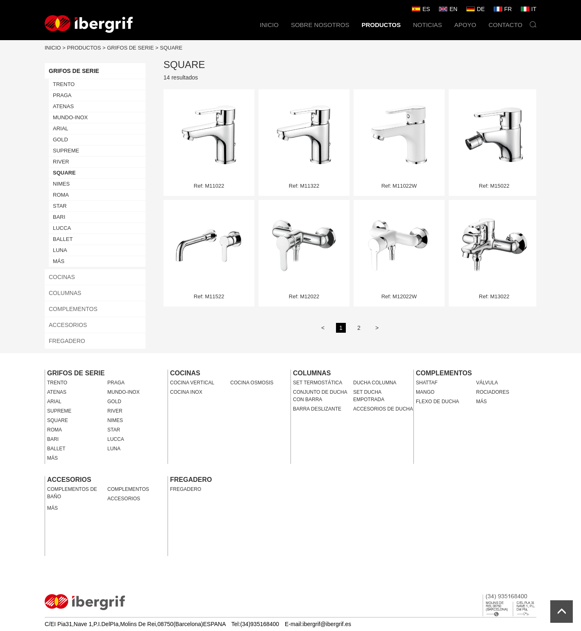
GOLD (60, 139)
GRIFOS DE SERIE (130, 48)
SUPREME (66, 151)
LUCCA (62, 228)
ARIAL (60, 128)
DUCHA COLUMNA (374, 383)
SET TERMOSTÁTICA (317, 383)
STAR (60, 206)
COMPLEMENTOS (73, 309)
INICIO (269, 24)
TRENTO (64, 84)
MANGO (425, 392)
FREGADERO (67, 341)
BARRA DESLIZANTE (317, 409)
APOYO (465, 24)
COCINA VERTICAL (192, 383)
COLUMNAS (65, 293)
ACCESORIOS (68, 325)
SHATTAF (427, 383)
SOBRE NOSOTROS (320, 24)
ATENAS (63, 106)
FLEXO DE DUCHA (437, 401)
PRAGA (62, 95)
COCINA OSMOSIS (251, 383)
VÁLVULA (487, 383)
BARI (59, 217)
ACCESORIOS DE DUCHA (383, 409)
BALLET (63, 239)
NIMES (61, 184)
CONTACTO (505, 24)
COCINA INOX (186, 392)
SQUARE (171, 48)
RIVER (61, 162)
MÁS (58, 261)
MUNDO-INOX (70, 117)
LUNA (60, 250)
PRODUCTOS (381, 24)
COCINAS (62, 277)
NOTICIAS (427, 24)
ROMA (61, 195)
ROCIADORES (492, 392)
